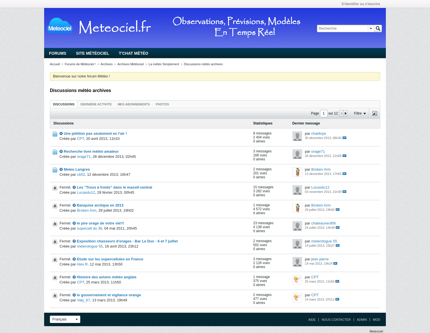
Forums (57, 53)
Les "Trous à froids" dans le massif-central (114, 187)
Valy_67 (83, 300)
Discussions (64, 104)
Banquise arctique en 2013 (100, 205)
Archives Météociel (130, 64)
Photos (162, 104)
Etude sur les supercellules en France (110, 259)
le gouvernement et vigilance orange (109, 295)
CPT (80, 138)
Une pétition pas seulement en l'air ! (95, 133)
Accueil (55, 64)
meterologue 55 (90, 246)
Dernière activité (96, 104)
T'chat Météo (133, 53)
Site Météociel (92, 53)
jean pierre (320, 259)
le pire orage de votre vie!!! (100, 223)
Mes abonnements (134, 104)
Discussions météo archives (203, 64)
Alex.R (82, 264)
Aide (312, 319)
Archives (106, 64)
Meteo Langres (77, 169)
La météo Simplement (164, 64)
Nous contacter (336, 319)
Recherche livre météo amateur (91, 151)
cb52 (81, 174)
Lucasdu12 (86, 192)
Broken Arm (321, 169)
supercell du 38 (89, 228)
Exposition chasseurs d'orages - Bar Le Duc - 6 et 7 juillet (127, 241)
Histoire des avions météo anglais (107, 277)
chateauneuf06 (323, 223)
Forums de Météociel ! (80, 64)
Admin (362, 319)
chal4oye (318, 133)
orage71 (84, 156)
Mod (376, 319)
